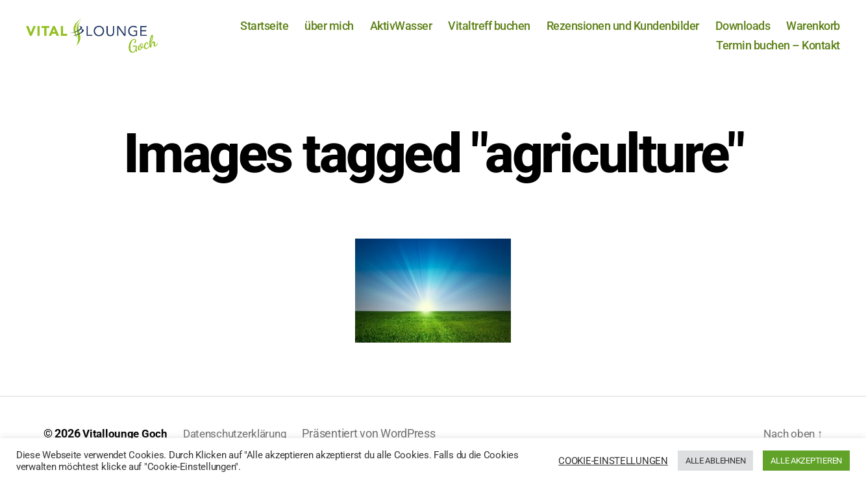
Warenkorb (813, 32)
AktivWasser (401, 32)
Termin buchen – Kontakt (778, 52)
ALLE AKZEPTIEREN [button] (806, 460)
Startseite (264, 32)
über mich (329, 32)
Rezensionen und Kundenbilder (623, 32)
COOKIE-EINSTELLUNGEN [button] (613, 461)
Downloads (743, 32)
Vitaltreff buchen (489, 32)
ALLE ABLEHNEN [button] (716, 460)
